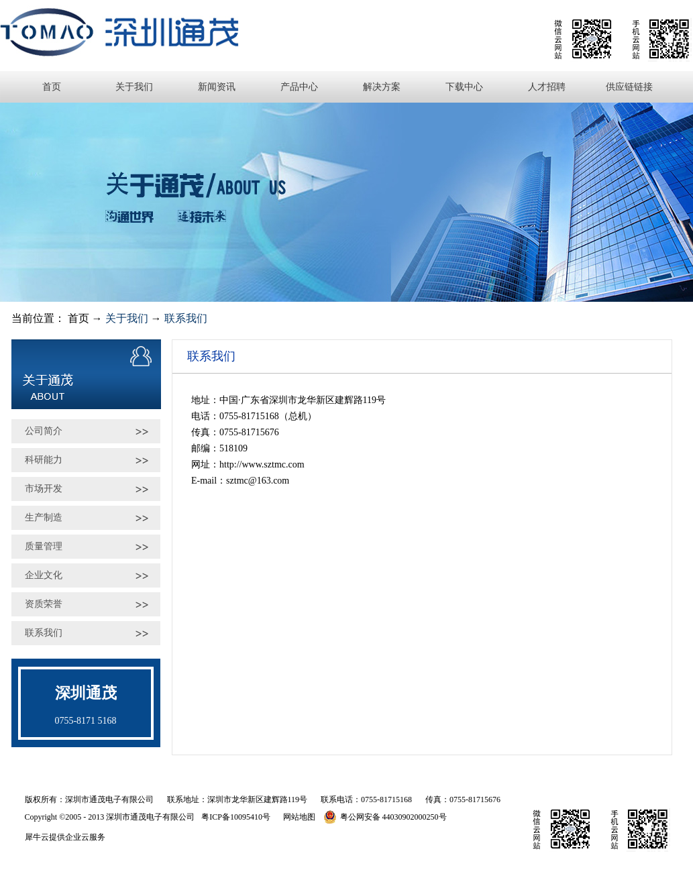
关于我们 (126, 318)
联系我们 (185, 318)
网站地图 (297, 817)
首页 (51, 87)
